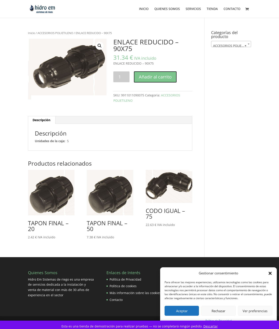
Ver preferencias (255, 311)
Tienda (212, 9)
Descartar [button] (210, 326)
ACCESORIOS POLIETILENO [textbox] (232, 46)
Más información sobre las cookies (135, 293)
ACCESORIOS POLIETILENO (55, 33)
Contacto (232, 9)
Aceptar (182, 311)
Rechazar (218, 311)
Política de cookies (123, 286)
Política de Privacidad (125, 279)
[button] (270, 273)
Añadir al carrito (155, 77)
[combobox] (231, 44)
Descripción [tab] (41, 120)
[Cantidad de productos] (121, 76)
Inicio (144, 9)
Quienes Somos (167, 9)
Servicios (193, 9)
